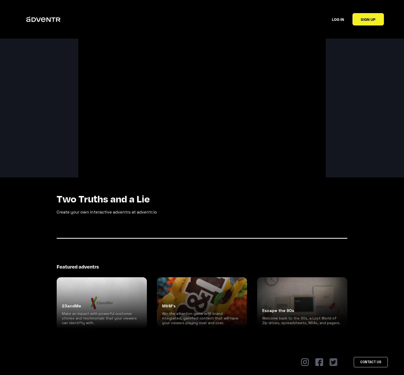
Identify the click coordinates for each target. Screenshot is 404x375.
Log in (338, 19)
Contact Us (370, 362)
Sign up (368, 19)
